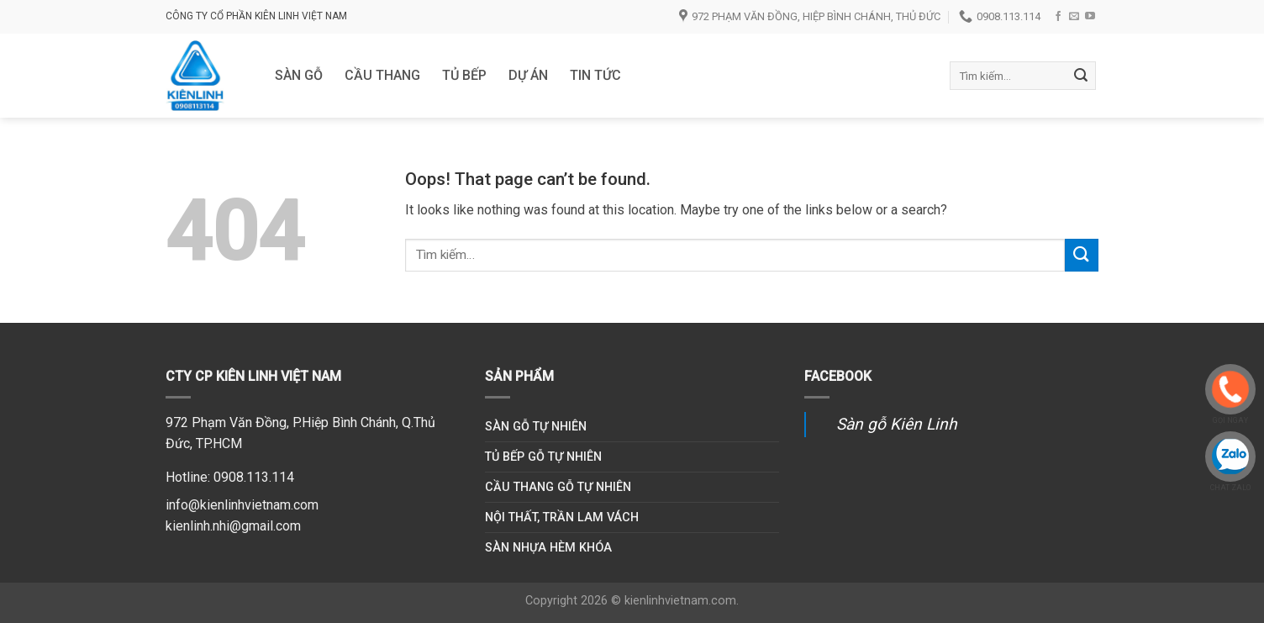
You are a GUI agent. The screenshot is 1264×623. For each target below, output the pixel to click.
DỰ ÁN (528, 75)
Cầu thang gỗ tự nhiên (558, 487)
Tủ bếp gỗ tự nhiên (543, 457)
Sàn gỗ (299, 75)
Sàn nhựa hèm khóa (548, 548)
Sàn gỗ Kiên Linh (896, 424)
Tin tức (595, 75)
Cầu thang (382, 75)
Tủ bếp (464, 75)
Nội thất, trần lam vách (562, 517)
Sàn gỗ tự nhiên (536, 427)
